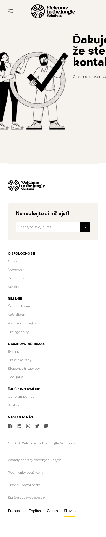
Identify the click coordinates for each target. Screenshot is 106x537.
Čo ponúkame (19, 306)
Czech (52, 510)
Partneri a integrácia (24, 323)
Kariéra (13, 287)
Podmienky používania (25, 472)
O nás (12, 261)
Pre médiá (16, 278)
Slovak (69, 510)
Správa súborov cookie (26, 497)
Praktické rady (19, 360)
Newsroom (16, 270)
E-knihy (13, 351)
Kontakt (14, 405)
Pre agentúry (18, 332)
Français (15, 510)
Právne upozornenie (24, 485)
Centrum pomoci (21, 397)
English (35, 510)
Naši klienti (16, 315)
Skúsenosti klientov (24, 369)
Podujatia (15, 377)
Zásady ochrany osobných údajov (34, 460)
